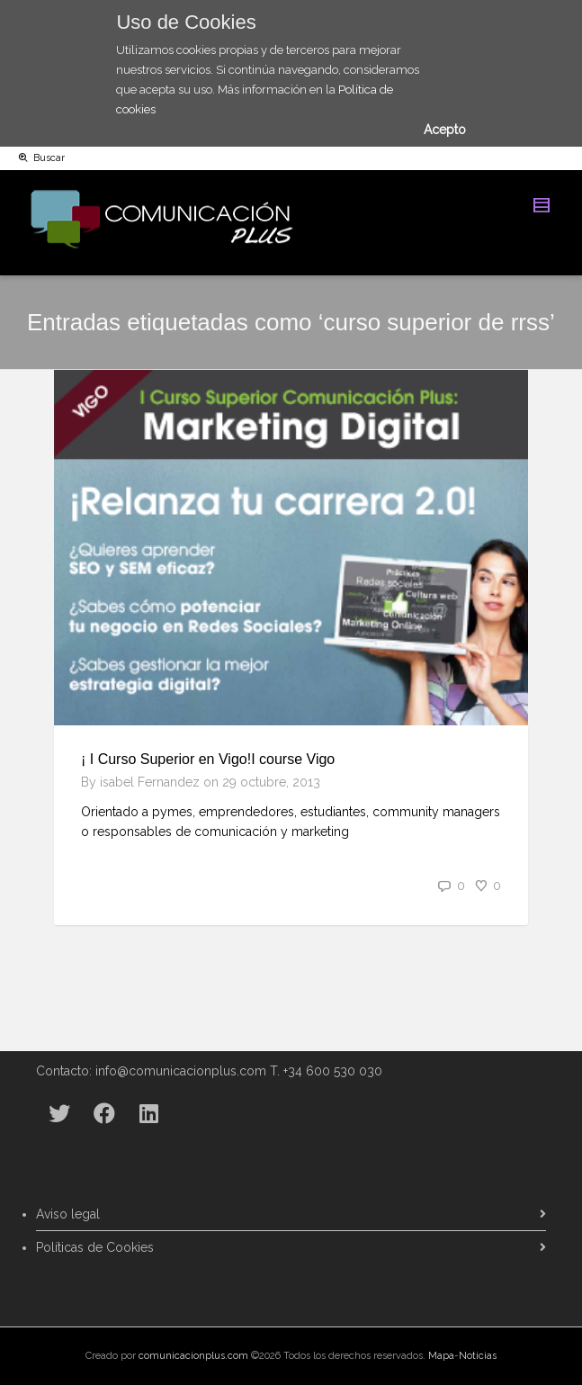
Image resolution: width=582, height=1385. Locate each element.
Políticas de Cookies (95, 1247)
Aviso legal (68, 1214)
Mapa (441, 1356)
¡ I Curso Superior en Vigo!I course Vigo (208, 759)
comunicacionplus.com (193, 1356)
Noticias (478, 1356)
